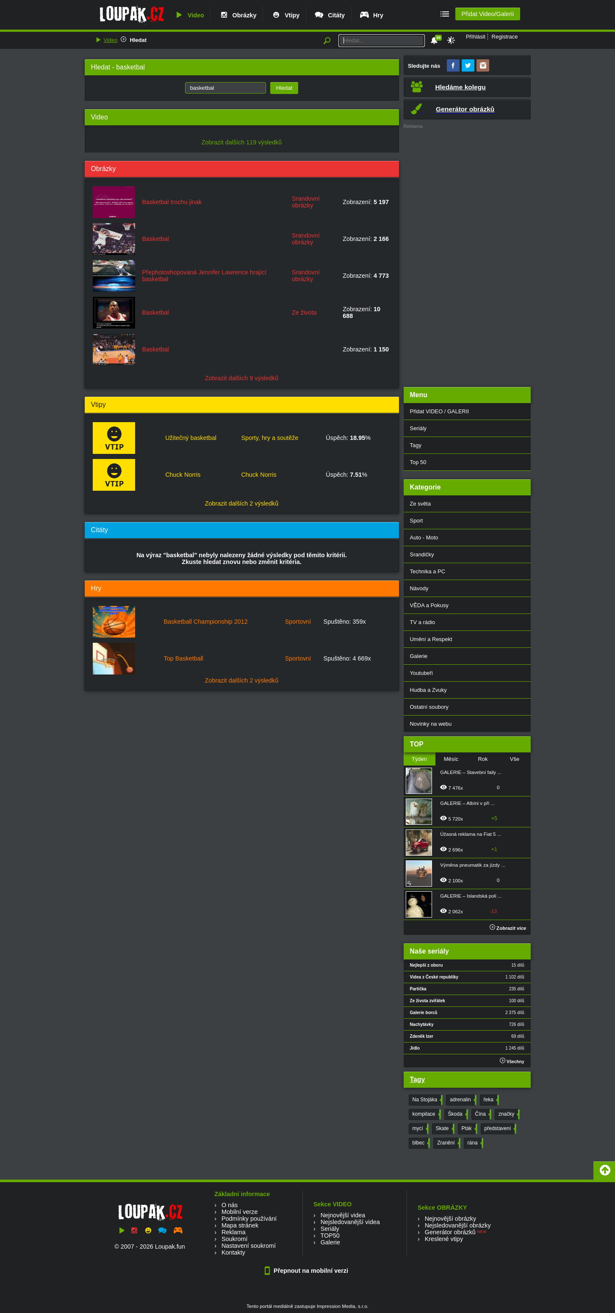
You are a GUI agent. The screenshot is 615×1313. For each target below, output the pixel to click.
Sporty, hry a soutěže (269, 437)
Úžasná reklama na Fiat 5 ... (470, 834)
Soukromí (235, 1239)
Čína (482, 1114)
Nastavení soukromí (249, 1245)
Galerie (419, 656)
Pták (469, 1129)
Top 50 (418, 462)
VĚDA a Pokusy (429, 605)
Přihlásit (475, 36)
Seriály (418, 428)
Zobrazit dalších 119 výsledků (242, 142)
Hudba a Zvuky (428, 690)
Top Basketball (183, 658)
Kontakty (233, 1252)
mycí (420, 1129)
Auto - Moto (424, 537)
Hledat (138, 40)
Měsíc (451, 759)
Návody (419, 588)
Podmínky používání (249, 1218)
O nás (230, 1205)
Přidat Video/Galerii (487, 14)
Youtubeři (421, 673)
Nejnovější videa (343, 1215)
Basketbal (155, 238)
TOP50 (329, 1235)
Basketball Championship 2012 (205, 621)
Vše (514, 759)
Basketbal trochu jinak (172, 202)
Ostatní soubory (429, 707)
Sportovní (298, 621)
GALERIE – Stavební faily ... (470, 772)
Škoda (457, 1114)
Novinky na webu (431, 724)
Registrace (505, 36)
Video (189, 15)
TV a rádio (422, 622)
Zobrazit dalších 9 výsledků (242, 378)
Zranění (447, 1143)
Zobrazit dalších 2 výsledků (242, 503)
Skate (444, 1129)
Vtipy (285, 15)
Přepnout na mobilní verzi (307, 1270)
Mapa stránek (240, 1225)
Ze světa (420, 503)
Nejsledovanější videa (350, 1222)
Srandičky (422, 554)
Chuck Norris (182, 474)
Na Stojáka (427, 1100)
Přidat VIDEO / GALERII (439, 411)
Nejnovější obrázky (450, 1218)
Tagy (415, 445)
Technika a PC (428, 571)
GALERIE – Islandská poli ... (470, 895)
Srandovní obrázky (306, 202)
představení (500, 1129)
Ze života (304, 312)
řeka (490, 1100)
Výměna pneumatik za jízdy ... (472, 865)
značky (508, 1114)
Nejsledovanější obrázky (458, 1225)
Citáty (329, 15)
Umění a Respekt (431, 639)
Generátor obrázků (450, 1232)
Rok (483, 759)
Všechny (512, 1061)
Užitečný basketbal (190, 437)
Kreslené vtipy (444, 1239)
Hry (371, 15)
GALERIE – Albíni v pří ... (467, 803)
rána (475, 1143)
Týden (419, 759)
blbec (421, 1143)
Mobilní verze (240, 1211)
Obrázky (238, 15)
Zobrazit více (508, 928)
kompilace (426, 1114)
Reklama (234, 1232)
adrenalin (462, 1100)
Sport (416, 520)
